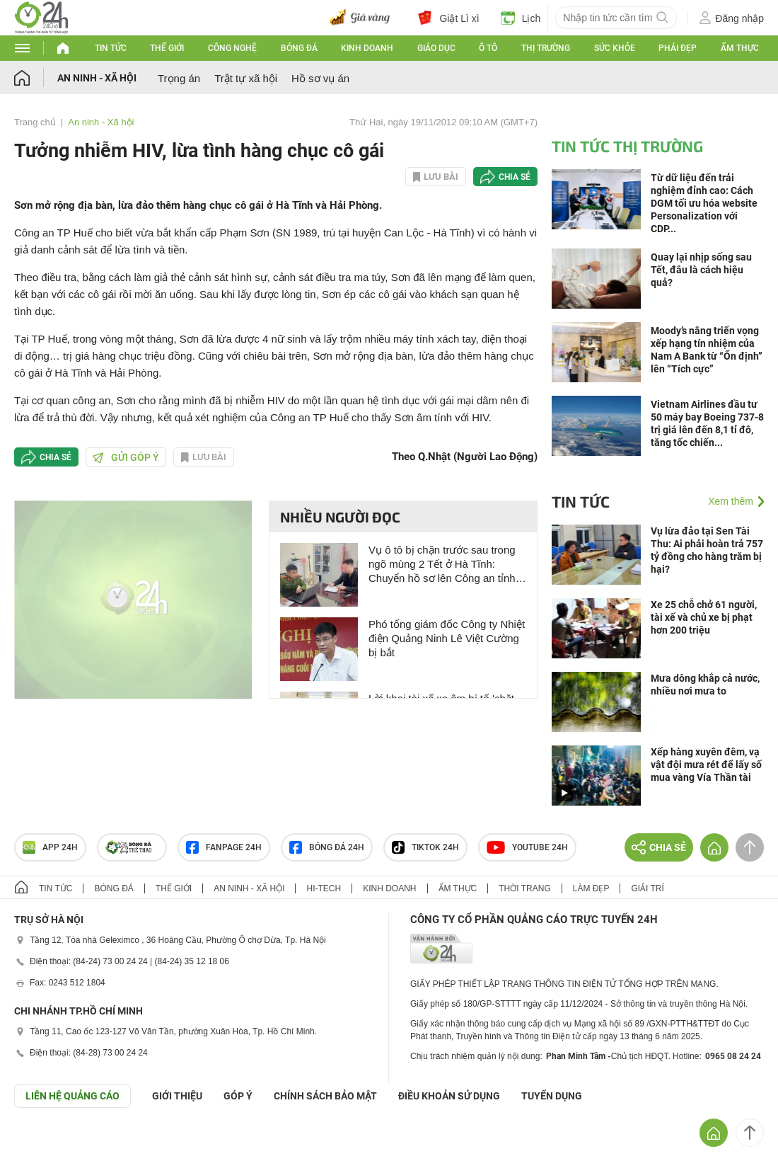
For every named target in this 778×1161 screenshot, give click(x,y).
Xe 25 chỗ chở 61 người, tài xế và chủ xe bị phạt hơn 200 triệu (704, 617)
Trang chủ (35, 122)
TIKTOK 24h (425, 847)
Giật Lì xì (448, 18)
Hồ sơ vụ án (320, 78)
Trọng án (179, 78)
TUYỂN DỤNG (551, 1096)
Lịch (521, 18)
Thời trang (524, 888)
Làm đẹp (591, 888)
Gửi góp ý (126, 457)
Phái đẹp (677, 48)
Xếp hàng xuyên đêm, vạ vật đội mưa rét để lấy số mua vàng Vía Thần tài (706, 764)
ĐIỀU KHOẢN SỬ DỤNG (449, 1096)
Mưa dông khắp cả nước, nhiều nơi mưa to (705, 685)
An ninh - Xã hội (97, 78)
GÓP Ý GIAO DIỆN (41, 1142)
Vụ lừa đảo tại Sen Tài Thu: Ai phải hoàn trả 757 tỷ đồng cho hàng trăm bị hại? (707, 550)
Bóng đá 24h (326, 847)
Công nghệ (232, 48)
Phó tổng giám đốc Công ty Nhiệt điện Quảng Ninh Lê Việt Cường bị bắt (446, 638)
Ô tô (488, 48)
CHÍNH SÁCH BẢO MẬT (325, 1096)
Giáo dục (436, 48)
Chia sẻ (514, 177)
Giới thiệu (177, 1096)
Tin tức (111, 48)
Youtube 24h (527, 847)
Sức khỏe (614, 48)
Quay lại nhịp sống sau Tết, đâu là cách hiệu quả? (701, 269)
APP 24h (50, 847)
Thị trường (545, 48)
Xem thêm (730, 501)
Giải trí (647, 888)
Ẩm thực (740, 48)
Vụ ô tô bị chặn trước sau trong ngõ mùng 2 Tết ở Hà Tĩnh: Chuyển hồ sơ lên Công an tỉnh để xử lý (442, 564)
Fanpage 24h (224, 847)
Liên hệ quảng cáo (72, 1096)
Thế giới (167, 48)
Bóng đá (299, 48)
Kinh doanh (367, 48)
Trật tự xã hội (245, 78)
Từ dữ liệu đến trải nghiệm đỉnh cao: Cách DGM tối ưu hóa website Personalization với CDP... (704, 203)
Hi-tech (323, 888)
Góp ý (237, 1096)
